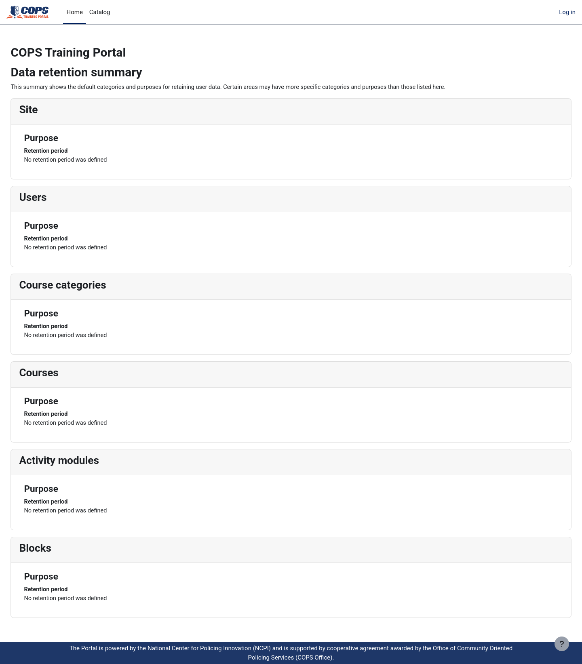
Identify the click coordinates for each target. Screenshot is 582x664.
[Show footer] (562, 644)
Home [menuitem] (74, 12)
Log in (567, 12)
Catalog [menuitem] (99, 12)
